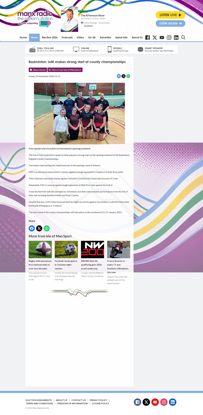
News (34, 37)
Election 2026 (50, 37)
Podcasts (67, 37)
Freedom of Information (72, 403)
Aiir (48, 408)
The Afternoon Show (92, 15)
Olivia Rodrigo (90, 22)
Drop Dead (104, 22)
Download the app (120, 51)
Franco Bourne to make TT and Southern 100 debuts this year (118, 257)
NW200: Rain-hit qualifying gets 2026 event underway (92, 255)
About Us (137, 37)
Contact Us (78, 400)
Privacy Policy (98, 400)
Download (88, 26)
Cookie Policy (100, 403)
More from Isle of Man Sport (66, 69)
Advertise (105, 37)
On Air (92, 37)
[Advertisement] (80, 339)
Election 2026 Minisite (39, 400)
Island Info (121, 37)
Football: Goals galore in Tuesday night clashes (66, 255)
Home (23, 37)
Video (80, 37)
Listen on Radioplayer (89, 51)
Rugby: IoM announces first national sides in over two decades (40, 255)
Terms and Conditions (39, 403)
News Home (39, 69)
